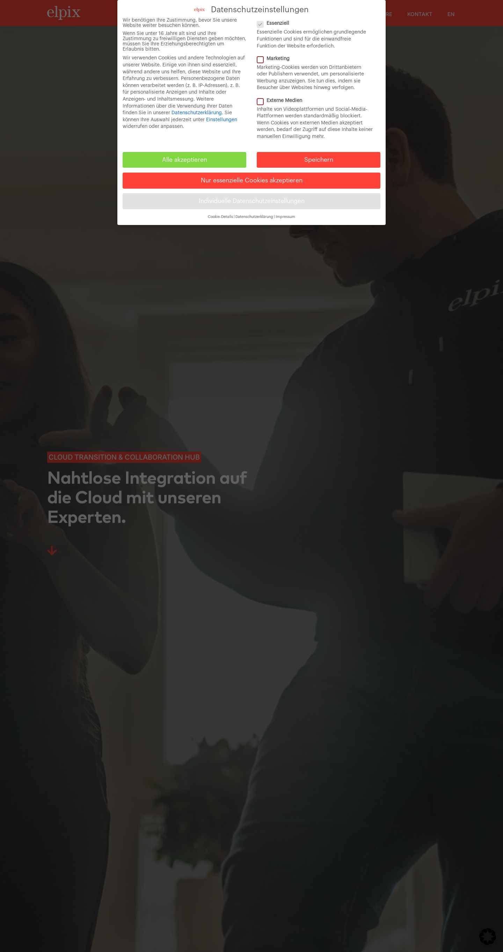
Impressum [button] (285, 217)
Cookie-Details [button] (220, 217)
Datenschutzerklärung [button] (254, 217)
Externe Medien (282, 100)
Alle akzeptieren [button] (184, 160)
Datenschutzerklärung (197, 112)
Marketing (276, 58)
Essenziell (276, 23)
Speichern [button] (318, 160)
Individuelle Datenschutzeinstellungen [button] (252, 201)
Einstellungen (221, 119)
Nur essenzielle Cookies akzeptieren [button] (251, 180)
